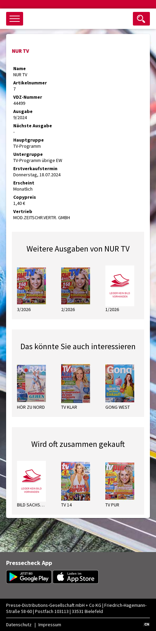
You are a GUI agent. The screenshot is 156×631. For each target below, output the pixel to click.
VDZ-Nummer (27, 97)
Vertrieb (22, 211)
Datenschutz (19, 624)
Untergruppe (28, 154)
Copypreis (24, 197)
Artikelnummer (30, 83)
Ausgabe (23, 111)
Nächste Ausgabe (32, 126)
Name (19, 68)
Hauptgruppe (28, 140)
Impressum (49, 624)
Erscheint (23, 183)
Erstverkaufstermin (35, 168)
